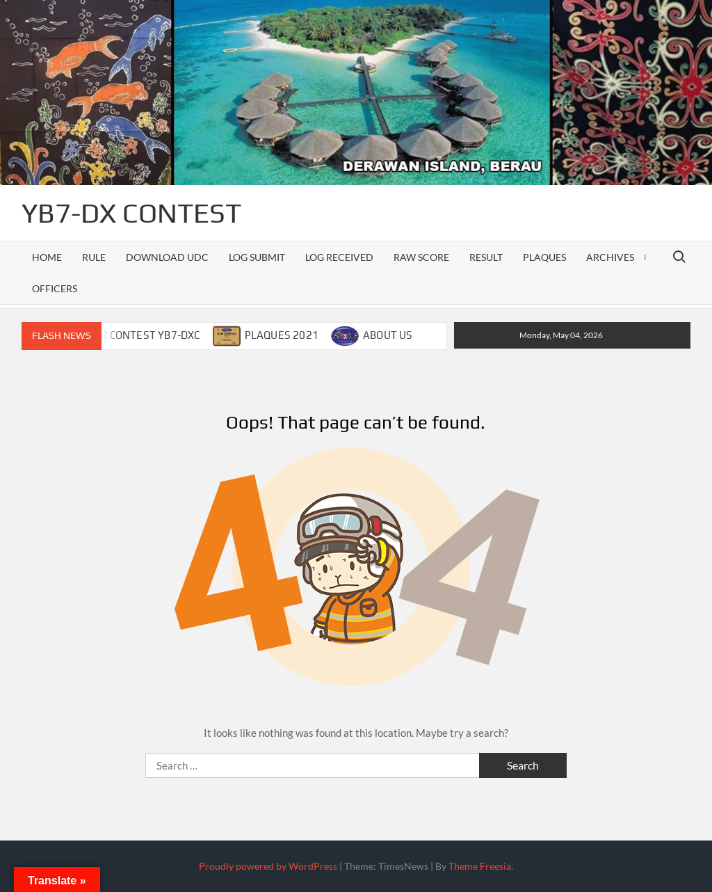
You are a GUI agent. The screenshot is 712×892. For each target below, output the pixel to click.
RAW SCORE (421, 257)
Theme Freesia (479, 866)
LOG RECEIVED (339, 257)
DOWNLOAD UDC (167, 257)
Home (47, 257)
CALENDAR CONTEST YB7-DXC (127, 335)
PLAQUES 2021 (281, 335)
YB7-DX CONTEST (131, 213)
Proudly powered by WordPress (268, 866)
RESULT (486, 257)
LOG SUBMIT (257, 257)
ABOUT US (388, 335)
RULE (94, 257)
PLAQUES (544, 257)
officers (54, 288)
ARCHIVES (610, 257)
